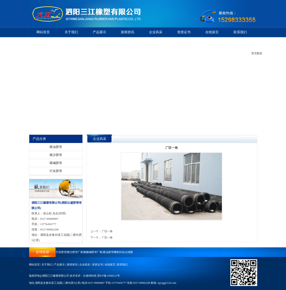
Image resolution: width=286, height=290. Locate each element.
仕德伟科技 (90, 275)
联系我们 (240, 32)
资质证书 (184, 32)
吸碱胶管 (56, 163)
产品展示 (99, 32)
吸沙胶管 (56, 155)
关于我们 (71, 32)
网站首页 (43, 32)
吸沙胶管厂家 (75, 252)
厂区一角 (107, 231)
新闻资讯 (127, 32)
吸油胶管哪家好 (112, 252)
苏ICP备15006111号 (108, 275)
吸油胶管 (56, 147)
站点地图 (127, 252)
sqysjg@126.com (167, 282)
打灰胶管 (56, 171)
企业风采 (155, 32)
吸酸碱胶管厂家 (93, 252)
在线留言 (212, 32)
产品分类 (39, 139)
